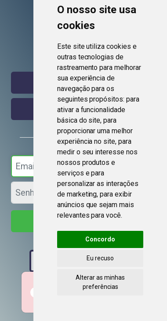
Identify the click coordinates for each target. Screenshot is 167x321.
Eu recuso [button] (100, 258)
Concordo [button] (100, 239)
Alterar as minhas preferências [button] (100, 282)
